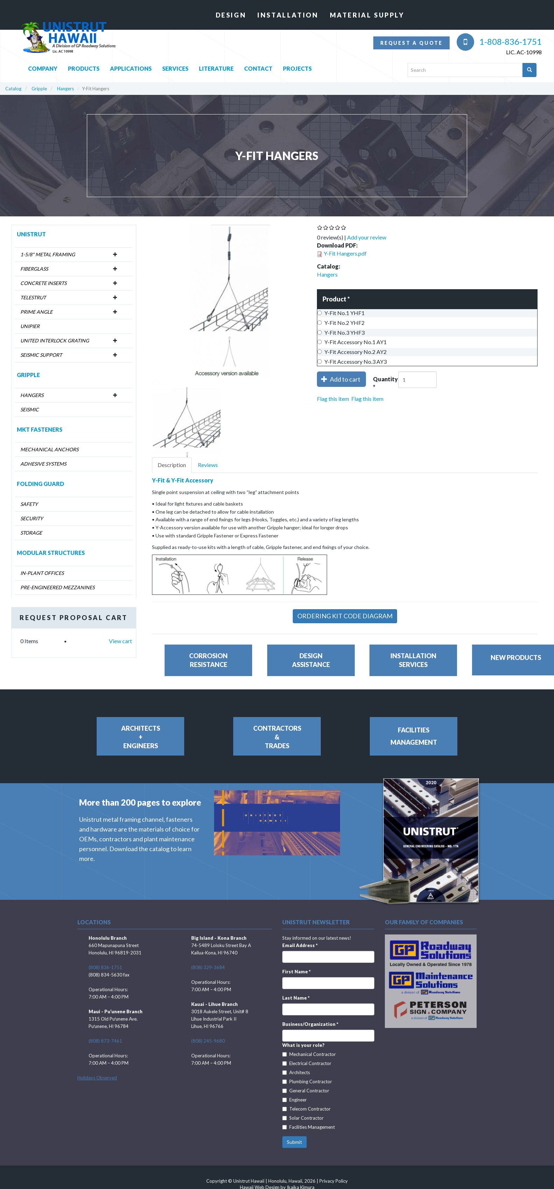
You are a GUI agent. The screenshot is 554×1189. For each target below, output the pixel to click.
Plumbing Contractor (307, 1081)
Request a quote (411, 43)
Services (175, 66)
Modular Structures (51, 552)
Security (31, 518)
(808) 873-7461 (105, 1041)
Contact (258, 66)
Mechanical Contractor (309, 1054)
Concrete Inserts (43, 283)
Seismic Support (41, 355)
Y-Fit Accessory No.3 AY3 (352, 361)
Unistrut (31, 234)
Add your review (366, 237)
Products (83, 66)
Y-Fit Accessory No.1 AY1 (352, 342)
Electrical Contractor (306, 1063)
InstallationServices (413, 660)
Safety (29, 504)
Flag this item (333, 398)
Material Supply (367, 15)
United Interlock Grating (54, 340)
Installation (287, 15)
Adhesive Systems (43, 464)
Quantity (385, 383)
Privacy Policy (333, 1181)
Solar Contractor (303, 1118)
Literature (216, 66)
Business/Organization (310, 1024)
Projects (297, 66)
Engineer (294, 1100)
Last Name (296, 998)
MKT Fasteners (39, 429)
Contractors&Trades (277, 737)
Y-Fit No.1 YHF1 (341, 313)
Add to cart (341, 379)
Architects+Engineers (140, 737)
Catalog (13, 88)
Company (42, 66)
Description (172, 464)
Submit (294, 1142)
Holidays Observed (97, 1077)
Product (336, 299)
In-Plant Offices (42, 573)
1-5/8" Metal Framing (47, 254)
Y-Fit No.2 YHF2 (341, 322)
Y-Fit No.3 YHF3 (341, 332)
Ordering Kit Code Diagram (345, 616)
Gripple (39, 88)
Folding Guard (40, 483)
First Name (296, 971)
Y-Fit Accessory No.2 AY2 (352, 351)
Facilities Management (308, 1127)
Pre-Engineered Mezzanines (57, 587)
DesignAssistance (311, 660)
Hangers (65, 88)
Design (231, 15)
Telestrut (33, 297)
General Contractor (305, 1090)
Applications (131, 66)
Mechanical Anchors (49, 449)
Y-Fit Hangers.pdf (345, 253)
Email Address (300, 945)
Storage (31, 533)
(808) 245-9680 (208, 1041)
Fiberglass (34, 269)
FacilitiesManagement (413, 736)
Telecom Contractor (306, 1109)
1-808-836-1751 (499, 41)
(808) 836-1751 (105, 967)
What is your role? (303, 1045)
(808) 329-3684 (208, 967)
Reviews (208, 464)
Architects (296, 1072)
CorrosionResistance (208, 660)
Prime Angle (36, 312)
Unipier (30, 326)
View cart (120, 641)
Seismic (29, 409)
